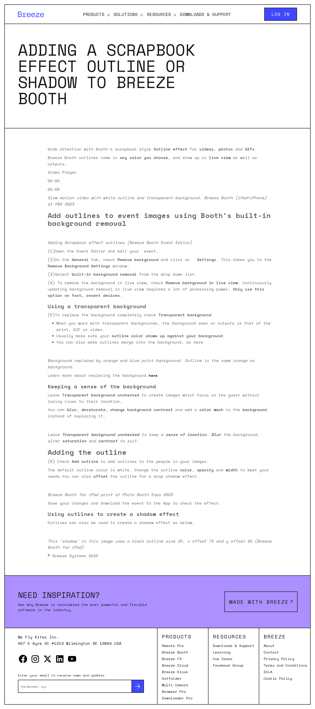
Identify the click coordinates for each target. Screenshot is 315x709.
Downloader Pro (177, 698)
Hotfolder (172, 678)
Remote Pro (173, 645)
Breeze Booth (175, 652)
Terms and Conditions (285, 665)
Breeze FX (172, 659)
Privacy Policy (279, 659)
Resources (159, 14)
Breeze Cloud (175, 665)
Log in (280, 14)
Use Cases (223, 659)
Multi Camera (175, 685)
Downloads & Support (205, 14)
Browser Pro (174, 691)
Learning (221, 652)
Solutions (126, 14)
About (269, 645)
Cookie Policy (278, 678)
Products (93, 14)
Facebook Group (228, 665)
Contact (271, 652)
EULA (268, 672)
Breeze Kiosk (175, 672)
